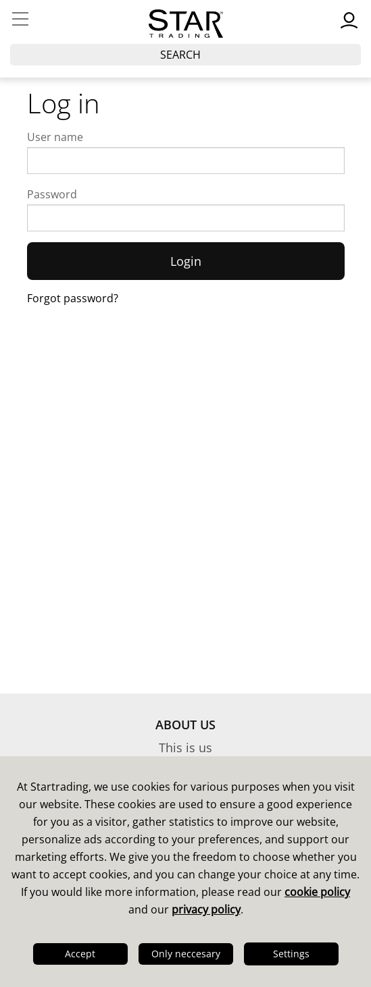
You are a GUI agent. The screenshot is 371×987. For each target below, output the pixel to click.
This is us (185, 747)
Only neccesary (185, 953)
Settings (291, 953)
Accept (80, 953)
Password (52, 194)
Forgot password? (72, 298)
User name (55, 137)
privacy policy (206, 909)
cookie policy (317, 891)
